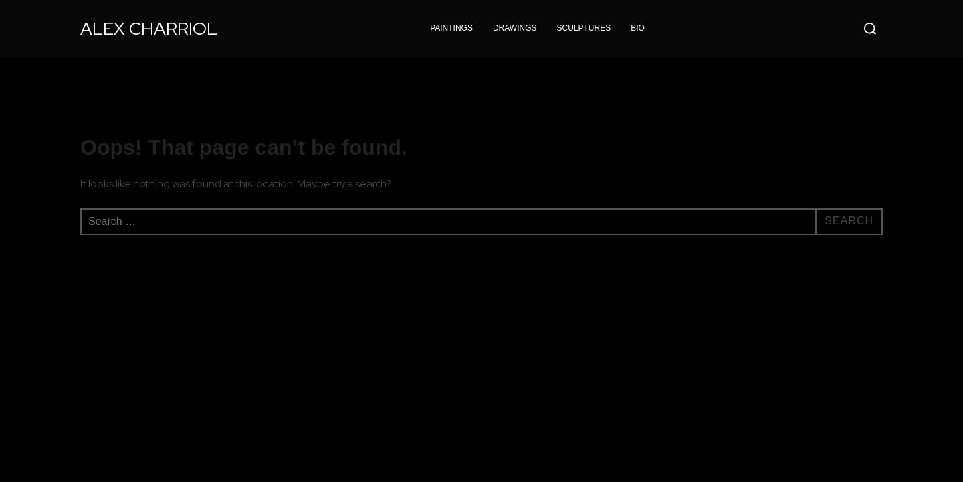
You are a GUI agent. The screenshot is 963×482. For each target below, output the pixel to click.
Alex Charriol (148, 28)
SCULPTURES (584, 28)
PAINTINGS (451, 28)
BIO (638, 28)
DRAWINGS (515, 28)
